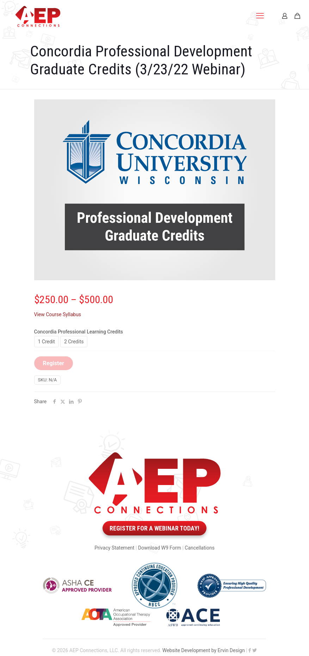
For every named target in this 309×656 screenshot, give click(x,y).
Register (53, 363)
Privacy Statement (114, 548)
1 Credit (46, 341)
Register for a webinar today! (154, 528)
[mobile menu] (260, 16)
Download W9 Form (159, 548)
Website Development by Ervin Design (203, 650)
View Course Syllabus (57, 314)
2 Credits (74, 341)
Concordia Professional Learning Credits (78, 332)
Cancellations (200, 548)
